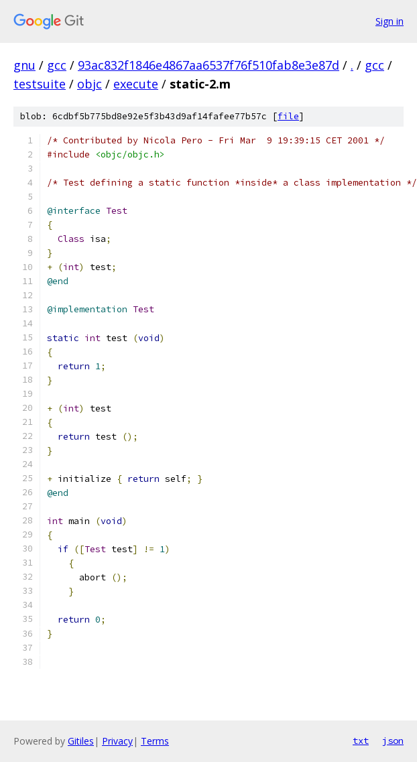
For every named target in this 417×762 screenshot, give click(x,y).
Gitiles (81, 741)
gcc (56, 65)
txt (361, 741)
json (393, 741)
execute (135, 84)
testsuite (39, 84)
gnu (24, 65)
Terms (155, 741)
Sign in (389, 21)
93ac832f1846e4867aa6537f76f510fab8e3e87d (208, 65)
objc (89, 84)
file (288, 116)
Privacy (117, 741)
